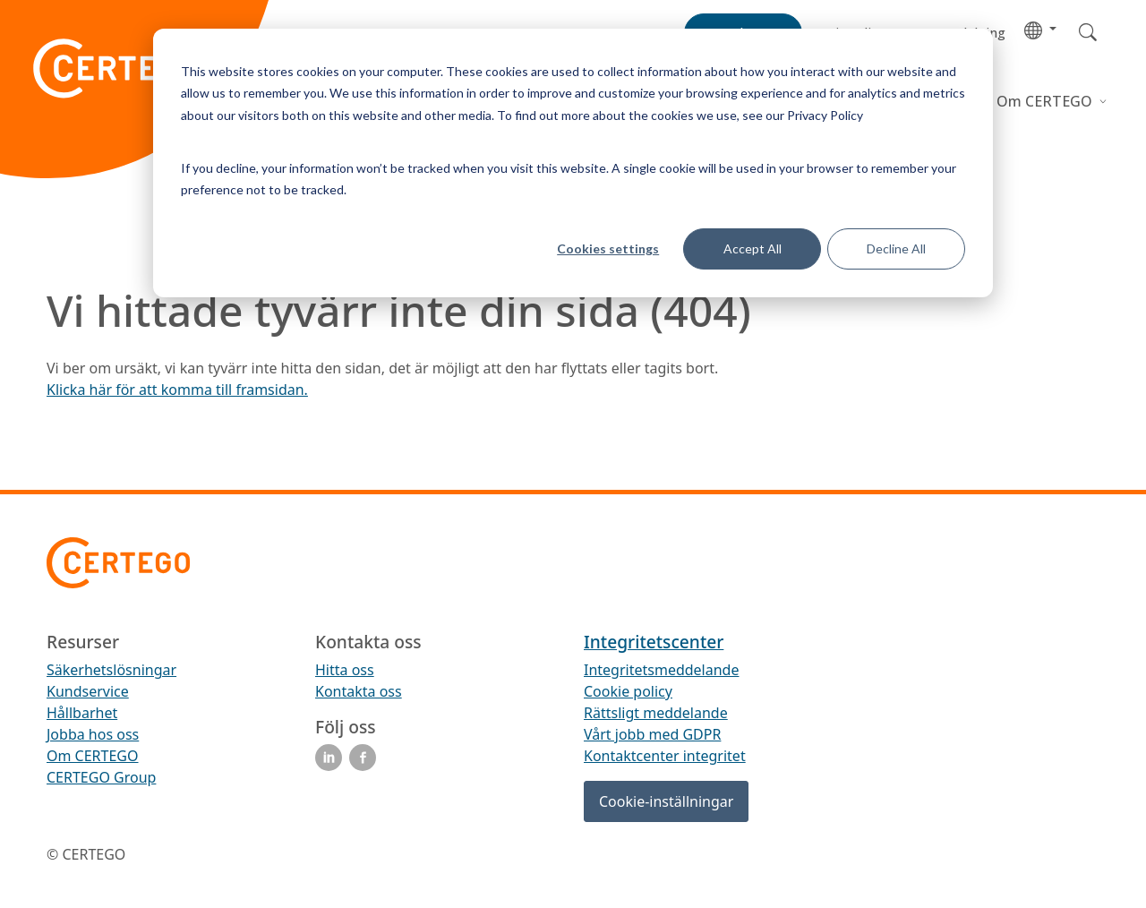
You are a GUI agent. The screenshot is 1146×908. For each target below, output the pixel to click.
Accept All (752, 248)
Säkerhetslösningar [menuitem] (111, 670)
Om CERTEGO (1046, 101)
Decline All (896, 248)
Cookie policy (628, 691)
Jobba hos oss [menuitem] (93, 734)
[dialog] (573, 163)
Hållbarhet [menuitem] (82, 713)
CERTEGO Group (101, 777)
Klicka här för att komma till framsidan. (177, 389)
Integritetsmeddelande (661, 670)
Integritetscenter (653, 642)
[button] (1040, 29)
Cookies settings (608, 248)
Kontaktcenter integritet (665, 756)
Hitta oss (344, 670)
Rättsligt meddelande (656, 713)
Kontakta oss (358, 691)
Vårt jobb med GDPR (652, 734)
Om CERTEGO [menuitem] (93, 756)
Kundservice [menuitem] (88, 691)
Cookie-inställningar (666, 801)
